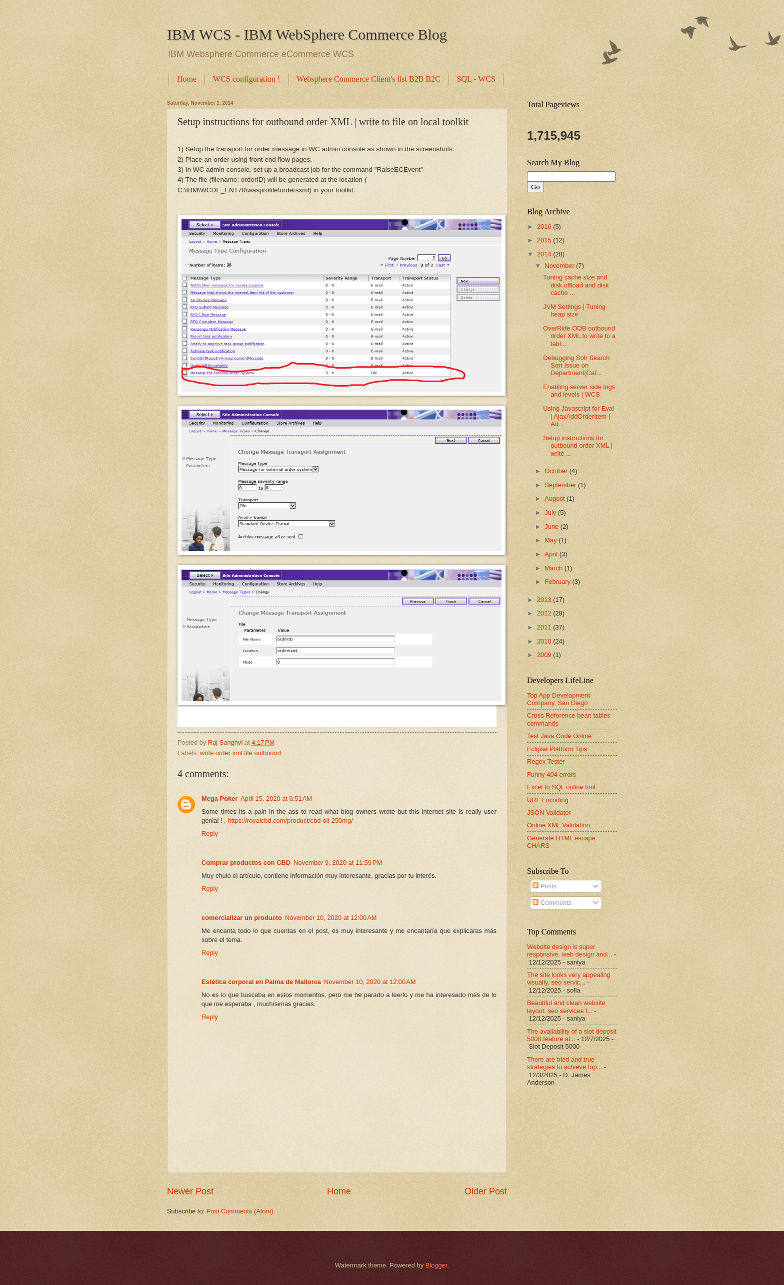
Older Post (485, 1191)
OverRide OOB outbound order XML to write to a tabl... (579, 336)
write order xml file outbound (240, 753)
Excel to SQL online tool (561, 787)
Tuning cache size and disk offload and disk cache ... (575, 284)
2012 (545, 613)
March (554, 568)
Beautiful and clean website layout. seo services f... (566, 1006)
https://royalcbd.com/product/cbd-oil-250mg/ (290, 820)
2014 (545, 254)
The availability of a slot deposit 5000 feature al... (571, 1035)
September (561, 485)
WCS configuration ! (246, 79)
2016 (545, 226)
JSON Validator (549, 812)
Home (186, 79)
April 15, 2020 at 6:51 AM (276, 798)
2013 (545, 599)
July (551, 512)
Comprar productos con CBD (246, 862)
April (551, 554)
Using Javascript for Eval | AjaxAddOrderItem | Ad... (578, 416)
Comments (552, 902)
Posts (544, 886)
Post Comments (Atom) (240, 1211)
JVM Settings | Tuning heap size (574, 310)
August (555, 498)
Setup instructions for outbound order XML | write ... (577, 445)
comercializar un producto (242, 917)
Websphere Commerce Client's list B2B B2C (368, 79)
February (558, 581)
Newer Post (190, 1191)
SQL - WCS (476, 79)
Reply (210, 833)
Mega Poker (220, 798)
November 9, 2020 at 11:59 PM (338, 862)
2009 (545, 655)
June (552, 526)
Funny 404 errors (551, 774)
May (551, 540)
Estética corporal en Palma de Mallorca (261, 982)
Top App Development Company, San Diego (558, 699)
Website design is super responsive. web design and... (569, 950)
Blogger (437, 1265)
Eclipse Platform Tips (557, 749)
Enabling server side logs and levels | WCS (579, 390)
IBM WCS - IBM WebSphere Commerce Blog (307, 34)
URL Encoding (547, 800)
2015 (545, 240)
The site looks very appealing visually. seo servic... (568, 978)
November (560, 265)
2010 (545, 641)
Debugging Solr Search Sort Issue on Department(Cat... (576, 365)
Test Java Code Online (559, 736)
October (556, 471)
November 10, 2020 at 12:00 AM (331, 917)
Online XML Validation (558, 825)
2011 (545, 627)
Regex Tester (546, 761)
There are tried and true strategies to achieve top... (564, 1063)
